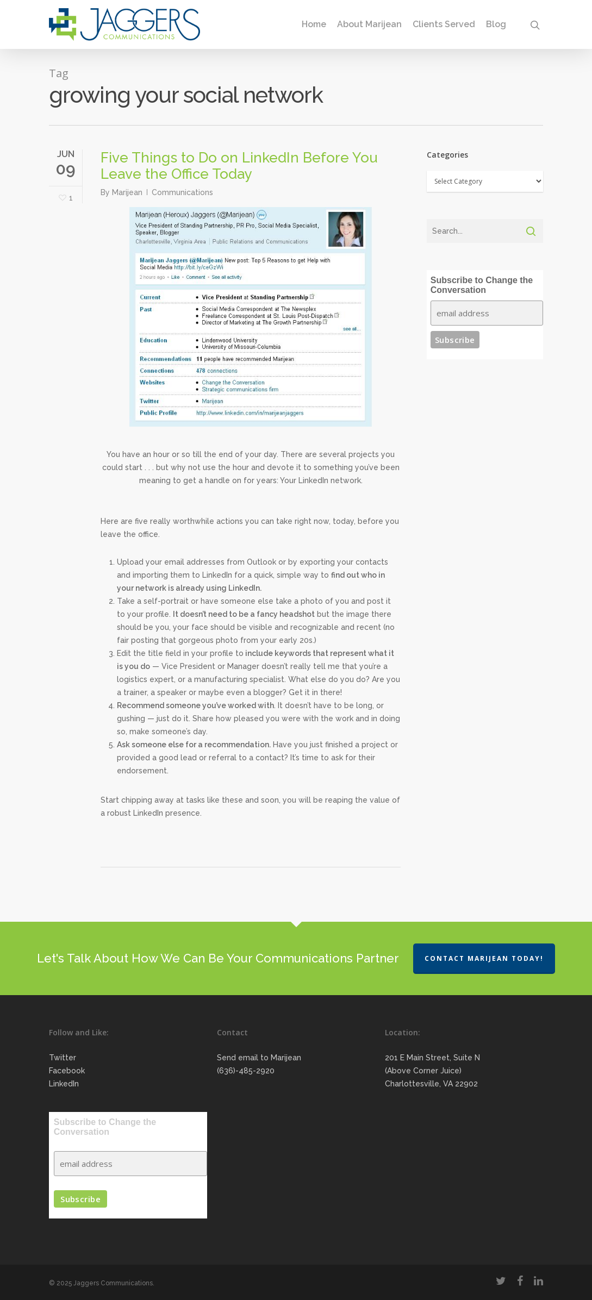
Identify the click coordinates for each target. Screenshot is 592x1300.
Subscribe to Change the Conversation (482, 285)
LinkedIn (64, 1083)
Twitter (62, 1057)
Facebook (67, 1070)
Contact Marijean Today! (484, 958)
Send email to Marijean (259, 1057)
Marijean (127, 192)
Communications (182, 192)
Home (314, 24)
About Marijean (369, 24)
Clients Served (444, 24)
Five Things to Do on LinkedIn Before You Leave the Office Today (239, 165)
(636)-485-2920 (246, 1070)
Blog (496, 24)
